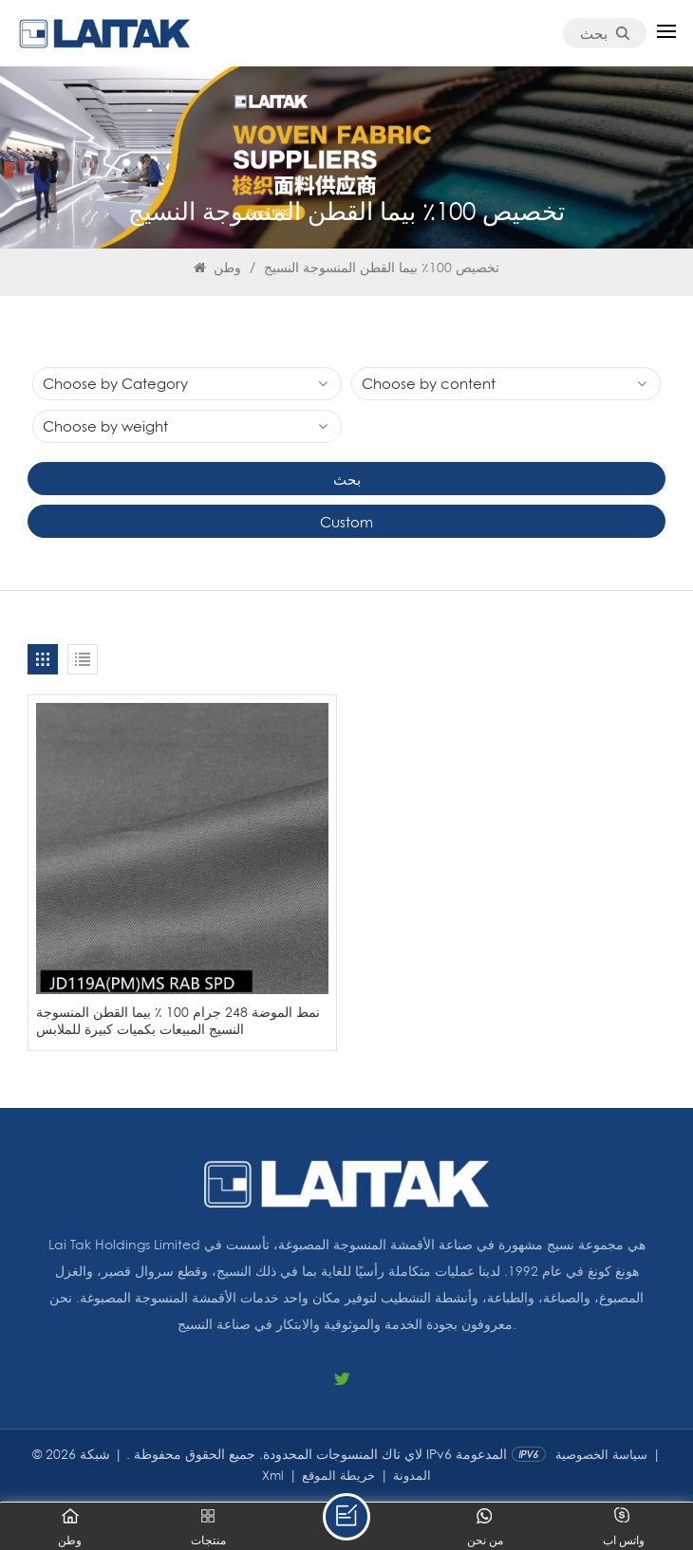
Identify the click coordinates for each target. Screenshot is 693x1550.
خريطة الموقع (338, 1475)
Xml (273, 1475)
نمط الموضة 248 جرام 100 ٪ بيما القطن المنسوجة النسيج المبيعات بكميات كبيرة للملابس (178, 1020)
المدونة (412, 1475)
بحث (604, 33)
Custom (346, 521)
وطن (217, 267)
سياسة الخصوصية (601, 1454)
